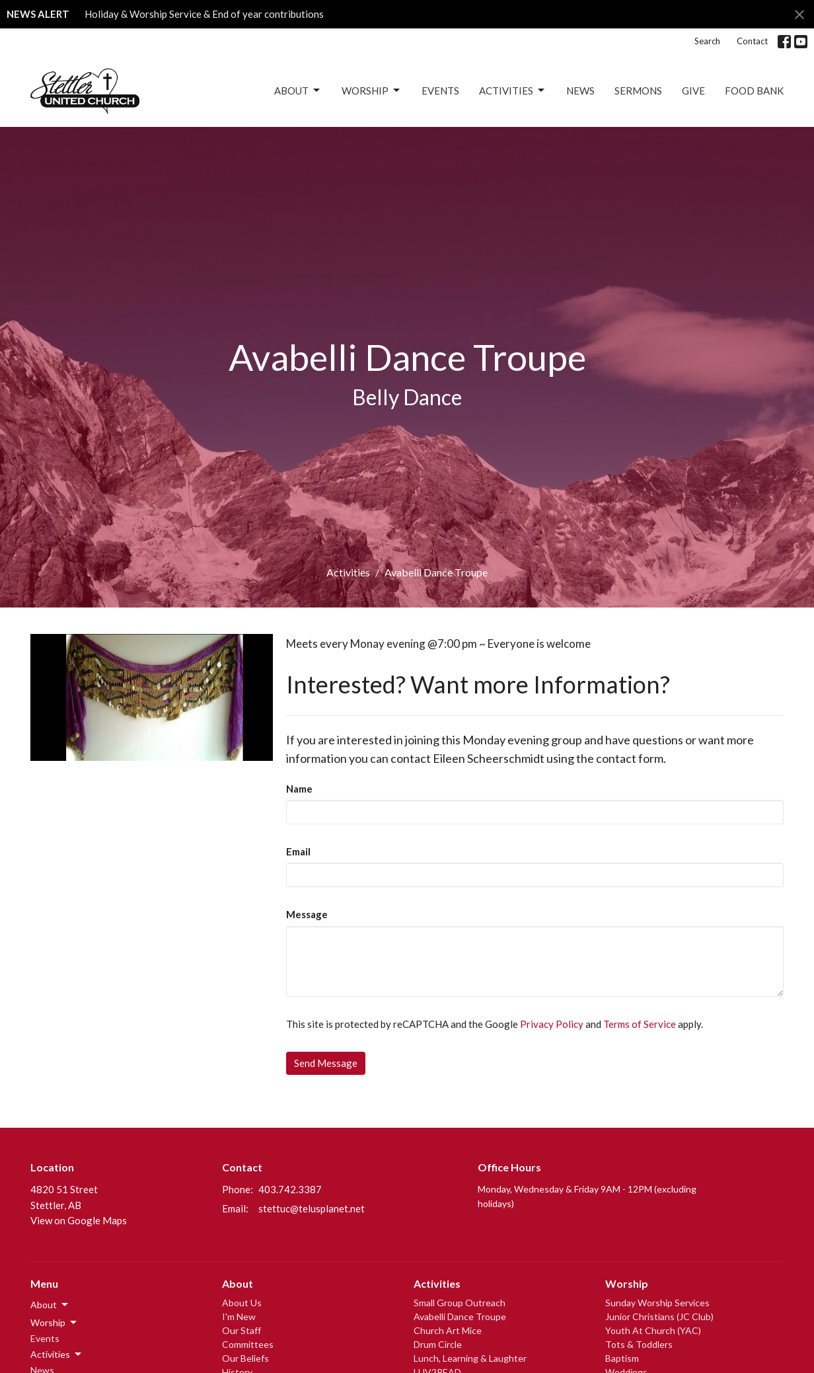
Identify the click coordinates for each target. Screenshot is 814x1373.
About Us (242, 1302)
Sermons (638, 91)
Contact (752, 41)
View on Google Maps (78, 1220)
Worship (372, 90)
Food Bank (754, 91)
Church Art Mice (448, 1330)
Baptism (622, 1358)
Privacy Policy (551, 1024)
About (298, 90)
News (580, 91)
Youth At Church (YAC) (653, 1330)
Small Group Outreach (459, 1302)
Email (298, 851)
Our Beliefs (245, 1358)
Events (440, 91)
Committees (248, 1344)
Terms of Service (639, 1024)
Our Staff (241, 1330)
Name (299, 789)
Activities (512, 90)
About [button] (50, 1305)
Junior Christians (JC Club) (659, 1316)
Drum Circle (438, 1344)
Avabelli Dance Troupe (460, 1316)
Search (707, 41)
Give (693, 91)
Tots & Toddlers (639, 1344)
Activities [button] (56, 1354)
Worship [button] (54, 1322)
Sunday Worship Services (657, 1302)
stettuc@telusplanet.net (311, 1208)
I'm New (239, 1316)
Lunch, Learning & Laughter (470, 1358)
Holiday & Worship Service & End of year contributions (204, 14)
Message (307, 914)
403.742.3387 (290, 1189)
